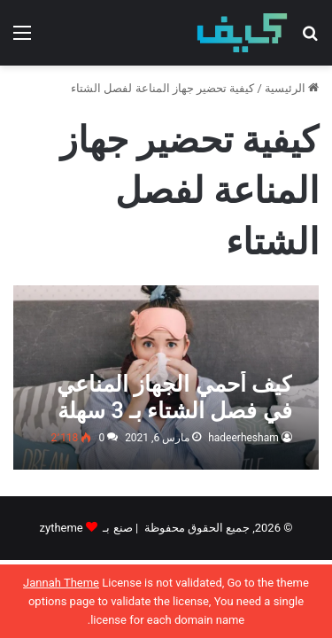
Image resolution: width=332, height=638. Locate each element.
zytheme (61, 527)
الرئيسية (292, 88)
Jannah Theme (61, 582)
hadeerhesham (243, 438)
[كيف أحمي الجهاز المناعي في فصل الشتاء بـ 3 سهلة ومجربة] (165, 377)
